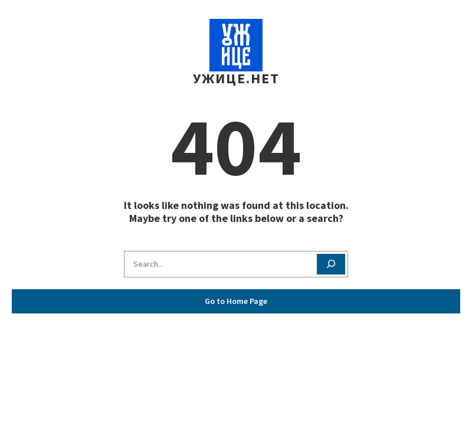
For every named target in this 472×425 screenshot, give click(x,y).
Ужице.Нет (236, 78)
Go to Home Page (236, 301)
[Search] (331, 264)
